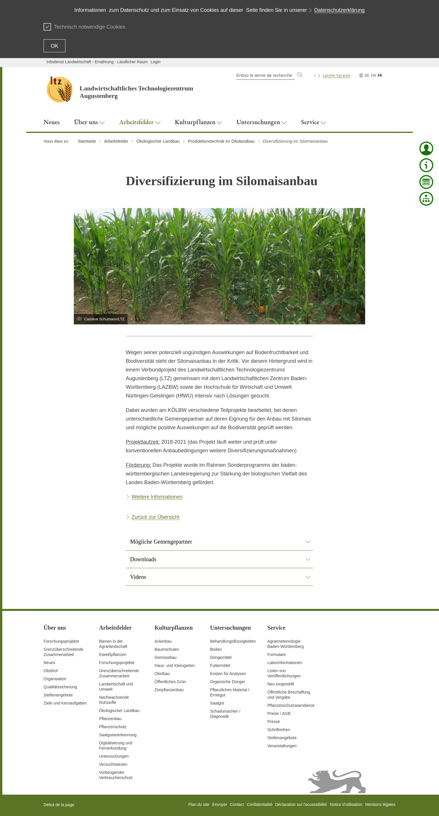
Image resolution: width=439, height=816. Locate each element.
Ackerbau (163, 641)
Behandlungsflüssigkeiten (233, 641)
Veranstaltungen (282, 745)
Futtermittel (220, 665)
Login (155, 62)
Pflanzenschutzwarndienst (290, 705)
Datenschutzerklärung (339, 10)
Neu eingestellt (280, 684)
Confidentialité (259, 804)
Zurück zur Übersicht (155, 517)
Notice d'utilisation (346, 804)
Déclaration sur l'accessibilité (301, 804)
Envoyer (219, 804)
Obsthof (51, 670)
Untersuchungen (114, 756)
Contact (237, 804)
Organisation (55, 678)
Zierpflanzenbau (169, 689)
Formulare (276, 654)
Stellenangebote (58, 695)
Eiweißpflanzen (112, 654)
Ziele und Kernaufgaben (65, 703)
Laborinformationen (284, 662)
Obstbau (162, 673)
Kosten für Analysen (228, 673)
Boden (216, 649)
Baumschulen (167, 649)
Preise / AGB (278, 713)
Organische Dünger (227, 681)
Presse (273, 721)
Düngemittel (221, 657)
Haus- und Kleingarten (175, 665)
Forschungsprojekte (61, 641)
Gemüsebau (166, 657)
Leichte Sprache (336, 75)
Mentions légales (380, 804)
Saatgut (217, 703)
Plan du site (198, 804)
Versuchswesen (113, 764)
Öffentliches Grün (170, 681)
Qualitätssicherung (60, 687)
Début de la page (59, 804)
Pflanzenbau (110, 718)
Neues (49, 662)
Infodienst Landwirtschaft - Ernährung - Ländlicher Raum (97, 62)
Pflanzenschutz (112, 726)
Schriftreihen (278, 729)
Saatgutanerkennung (117, 735)
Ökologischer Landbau (119, 710)
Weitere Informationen (157, 497)
